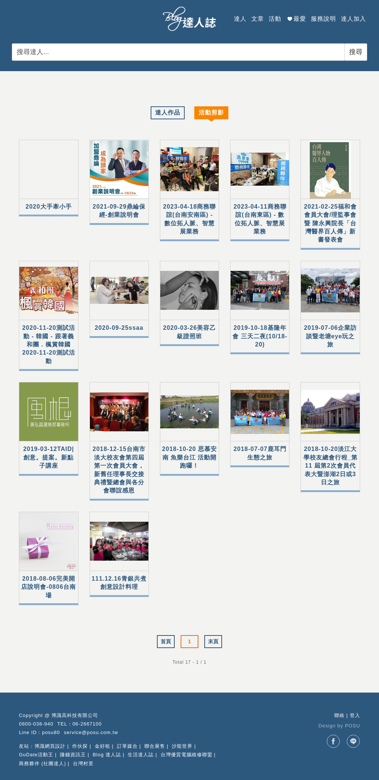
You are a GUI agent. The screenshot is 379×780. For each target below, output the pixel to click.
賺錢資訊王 (73, 754)
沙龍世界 (182, 746)
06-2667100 (87, 724)
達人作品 (167, 112)
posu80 (51, 732)
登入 (355, 715)
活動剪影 (211, 112)
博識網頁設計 (50, 746)
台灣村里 (83, 763)
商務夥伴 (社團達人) (42, 763)
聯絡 (339, 715)
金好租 (102, 746)
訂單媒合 (127, 746)
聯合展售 (154, 746)
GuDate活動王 (36, 754)
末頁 (213, 641)
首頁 (166, 641)
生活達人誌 (141, 754)
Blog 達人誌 (107, 754)
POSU (352, 725)
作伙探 (80, 746)
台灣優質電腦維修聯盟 (186, 754)
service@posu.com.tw (91, 732)
